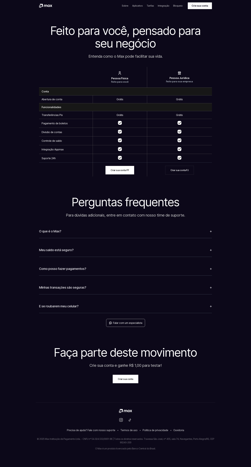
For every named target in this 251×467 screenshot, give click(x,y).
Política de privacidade (155, 430)
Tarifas (150, 5)
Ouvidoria (178, 430)
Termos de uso (129, 430)
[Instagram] (121, 420)
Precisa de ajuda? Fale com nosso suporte (91, 430)
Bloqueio (178, 5)
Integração (163, 5)
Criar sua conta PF (120, 170)
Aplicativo (137, 5)
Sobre (125, 5)
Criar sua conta (125, 379)
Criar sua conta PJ (179, 170)
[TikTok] (130, 420)
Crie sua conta (200, 5)
